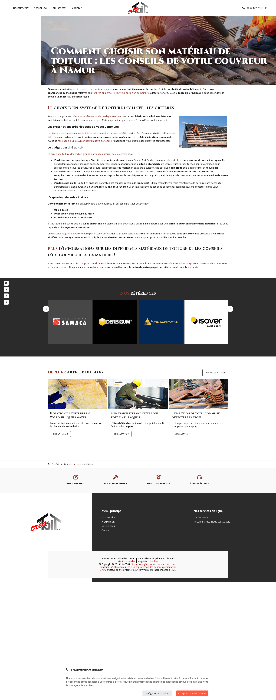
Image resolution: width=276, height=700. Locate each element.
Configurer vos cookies (157, 693)
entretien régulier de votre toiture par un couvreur (78, 233)
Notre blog (40, 8)
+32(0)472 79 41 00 (254, 7)
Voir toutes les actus (215, 388)
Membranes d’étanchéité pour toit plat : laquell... (135, 432)
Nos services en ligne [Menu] (208, 527)
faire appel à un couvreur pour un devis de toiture (85, 140)
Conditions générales (143, 580)
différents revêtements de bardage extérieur (97, 116)
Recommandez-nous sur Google (212, 538)
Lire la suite (59, 450)
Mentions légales (126, 577)
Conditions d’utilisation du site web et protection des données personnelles (138, 583)
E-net (102, 586)
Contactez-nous (203, 533)
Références (59, 8)
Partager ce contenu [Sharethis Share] (6, 302)
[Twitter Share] (6, 295)
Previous (46, 319)
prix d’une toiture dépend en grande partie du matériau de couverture (89, 153)
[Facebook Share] (6, 289)
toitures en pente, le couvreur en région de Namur (120, 92)
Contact (77, 8)
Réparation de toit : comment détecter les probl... (196, 432)
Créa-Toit (53, 480)
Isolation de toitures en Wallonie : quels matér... (70, 432)
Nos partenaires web (166, 580)
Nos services (20, 8)
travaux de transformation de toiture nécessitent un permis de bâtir (89, 133)
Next (230, 319)
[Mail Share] (6, 283)
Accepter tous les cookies (192, 693)
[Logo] (138, 8)
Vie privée (143, 577)
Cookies (154, 577)
